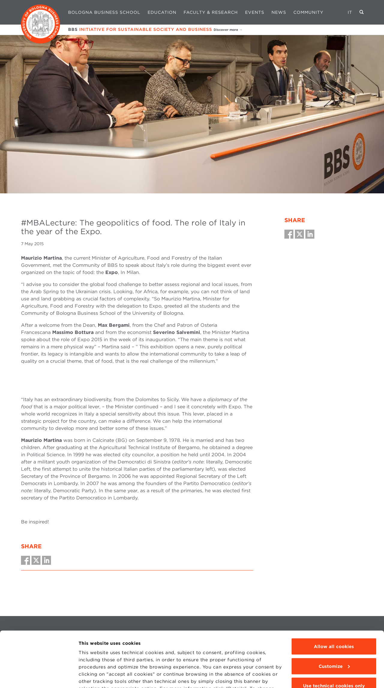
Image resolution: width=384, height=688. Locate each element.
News (279, 12)
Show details (94, 676)
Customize (334, 624)
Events (254, 12)
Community (308, 12)
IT (350, 12)
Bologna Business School (104, 12)
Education (162, 12)
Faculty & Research (211, 12)
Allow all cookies (334, 604)
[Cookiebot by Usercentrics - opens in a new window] (39, 676)
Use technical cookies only (334, 643)
